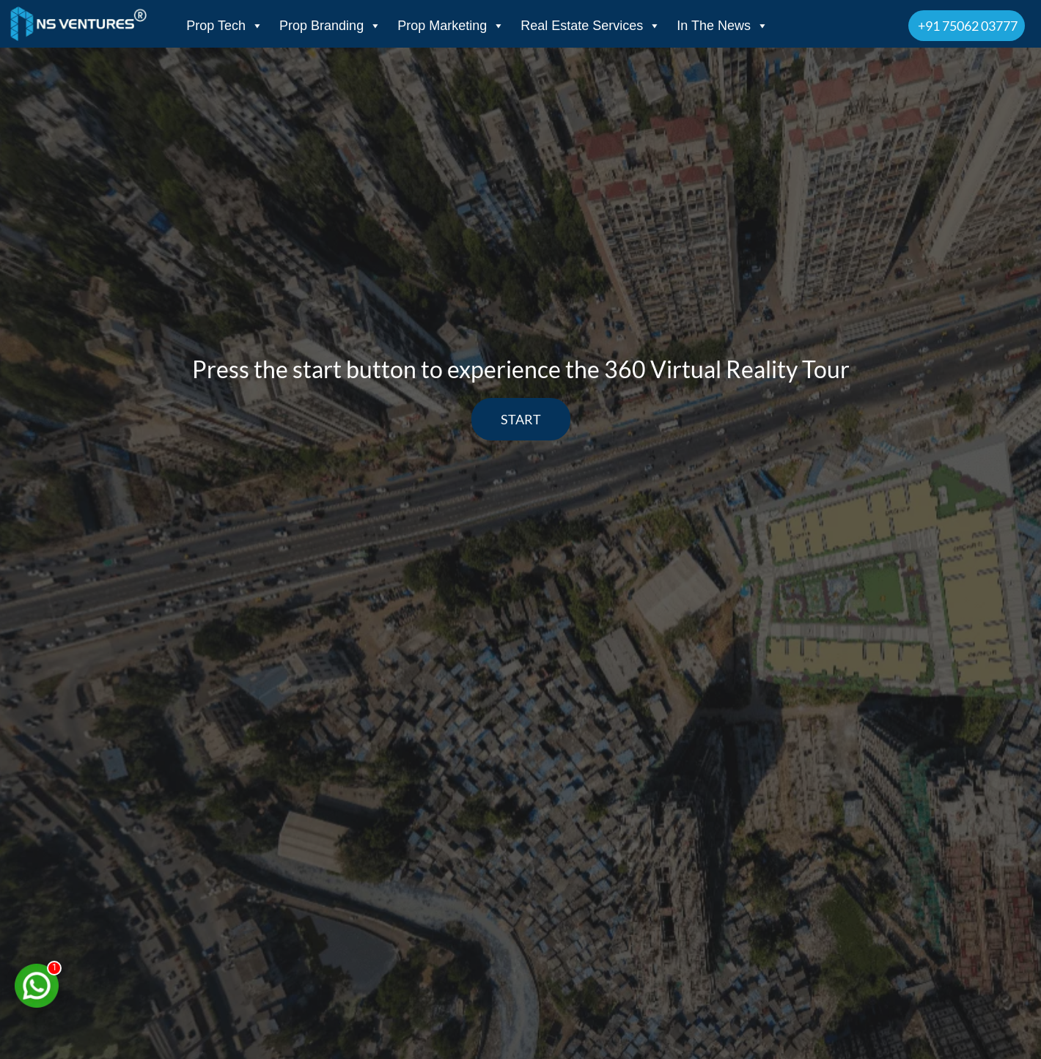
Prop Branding (330, 26)
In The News (722, 26)
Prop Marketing (450, 26)
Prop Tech (224, 26)
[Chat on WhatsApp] (37, 986)
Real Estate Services (590, 26)
